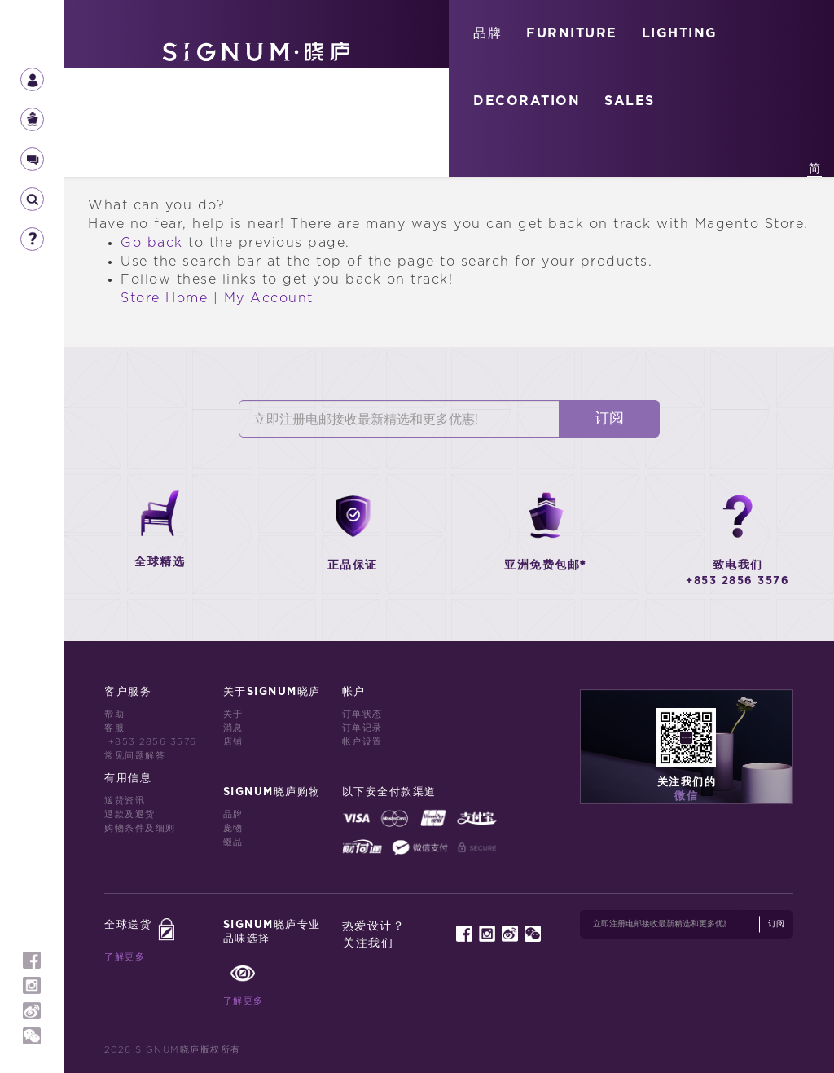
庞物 (233, 828)
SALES (629, 101)
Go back (152, 242)
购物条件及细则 (140, 828)
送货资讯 (124, 800)
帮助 (114, 714)
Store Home (164, 298)
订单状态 (362, 714)
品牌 (487, 33)
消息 (233, 727)
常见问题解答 (134, 755)
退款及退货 (130, 814)
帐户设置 (362, 741)
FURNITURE (571, 33)
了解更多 (124, 956)
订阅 (609, 418)
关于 (233, 714)
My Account (269, 298)
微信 (686, 796)
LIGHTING (680, 33)
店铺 (233, 741)
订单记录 (362, 727)
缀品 (233, 842)
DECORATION (526, 101)
